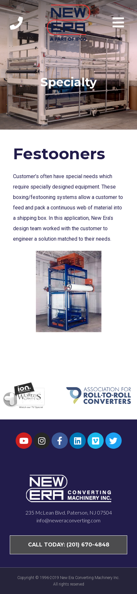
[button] (120, 22)
